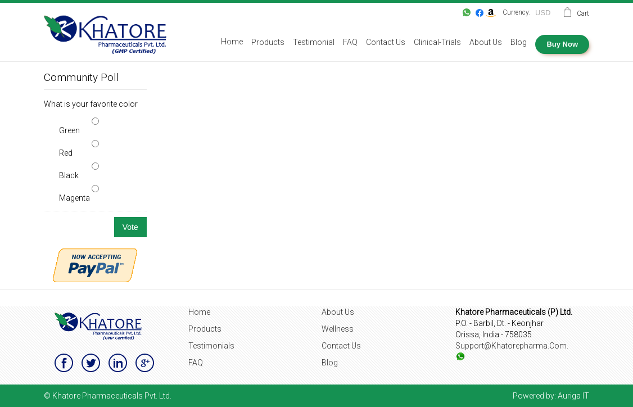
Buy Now (562, 44)
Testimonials (211, 345)
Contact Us (341, 345)
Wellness (338, 328)
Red (66, 152)
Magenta (74, 197)
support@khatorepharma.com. (511, 345)
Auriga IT (573, 395)
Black (69, 175)
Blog (330, 362)
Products (204, 328)
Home (199, 311)
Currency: (517, 12)
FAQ (195, 362)
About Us (338, 311)
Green (69, 130)
